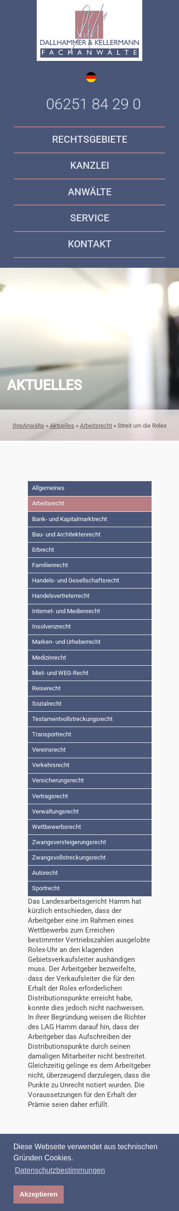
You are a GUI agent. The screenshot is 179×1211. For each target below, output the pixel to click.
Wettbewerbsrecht (56, 826)
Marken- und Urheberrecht (66, 641)
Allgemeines (48, 487)
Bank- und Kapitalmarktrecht (69, 519)
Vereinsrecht (49, 749)
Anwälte (90, 192)
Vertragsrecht (50, 796)
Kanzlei (89, 165)
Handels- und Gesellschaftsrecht (75, 580)
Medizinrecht (49, 657)
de (91, 77)
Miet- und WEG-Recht (60, 672)
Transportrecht (51, 734)
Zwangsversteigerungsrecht (69, 842)
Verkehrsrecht (50, 764)
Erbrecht (43, 549)
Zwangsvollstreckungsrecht (69, 857)
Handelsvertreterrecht (60, 595)
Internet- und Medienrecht (66, 611)
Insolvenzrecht (51, 626)
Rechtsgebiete (89, 139)
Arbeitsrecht (96, 425)
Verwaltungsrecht (55, 811)
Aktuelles (62, 425)
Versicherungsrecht (58, 780)
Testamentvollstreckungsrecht (72, 718)
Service (89, 218)
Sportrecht (46, 888)
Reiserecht (46, 688)
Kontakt (90, 244)
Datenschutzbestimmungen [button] (60, 1170)
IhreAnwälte (28, 425)
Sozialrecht (46, 703)
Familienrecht (50, 565)
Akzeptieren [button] (39, 1194)
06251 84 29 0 (93, 104)
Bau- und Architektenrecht (66, 534)
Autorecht (45, 872)
